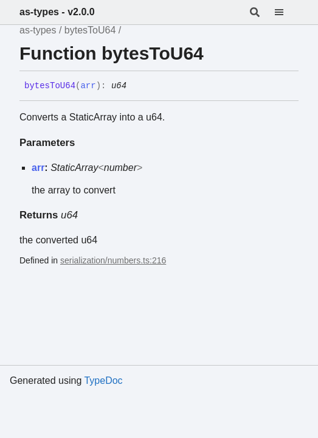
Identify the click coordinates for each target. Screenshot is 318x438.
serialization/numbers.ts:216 (113, 260)
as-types (37, 30)
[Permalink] (135, 86)
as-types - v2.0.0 (57, 12)
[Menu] (286, 12)
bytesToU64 (90, 30)
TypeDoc (103, 380)
